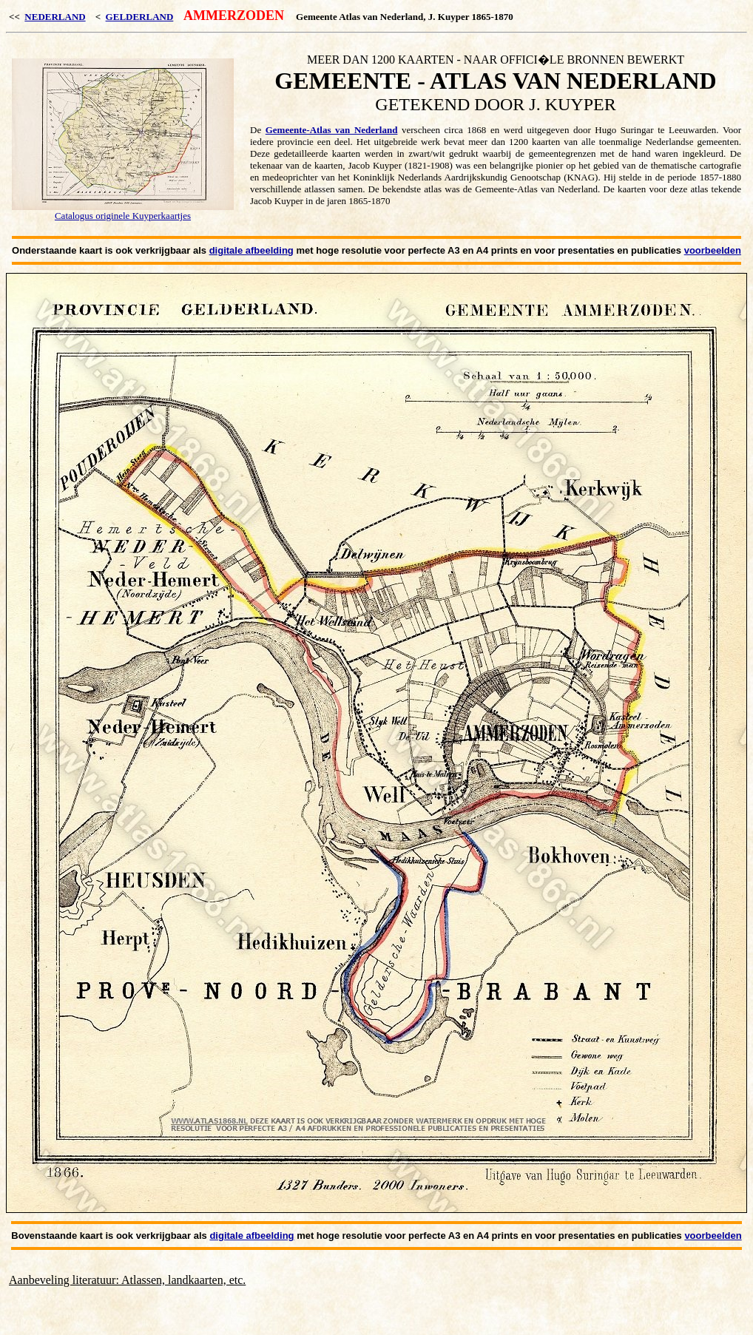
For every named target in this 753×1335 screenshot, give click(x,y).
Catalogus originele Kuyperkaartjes (123, 215)
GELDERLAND (140, 16)
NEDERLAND (54, 16)
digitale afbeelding (251, 250)
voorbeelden (712, 250)
